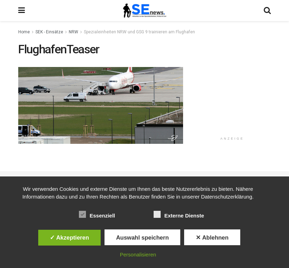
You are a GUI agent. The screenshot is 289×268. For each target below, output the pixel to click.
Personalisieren (138, 254)
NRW (73, 31)
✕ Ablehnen (212, 237)
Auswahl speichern (142, 237)
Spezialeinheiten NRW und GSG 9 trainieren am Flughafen (139, 31)
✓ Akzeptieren (69, 237)
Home (24, 31)
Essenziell (97, 214)
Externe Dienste (179, 214)
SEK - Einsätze (49, 31)
